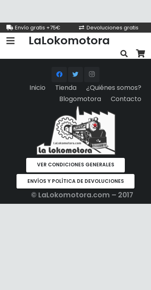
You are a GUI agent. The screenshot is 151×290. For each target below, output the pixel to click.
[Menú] (10, 41)
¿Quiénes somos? (113, 87)
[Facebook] (59, 74)
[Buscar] (124, 54)
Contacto (126, 99)
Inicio (37, 87)
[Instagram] (91, 74)
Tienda (66, 87)
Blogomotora (80, 99)
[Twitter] (75, 74)
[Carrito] (141, 54)
